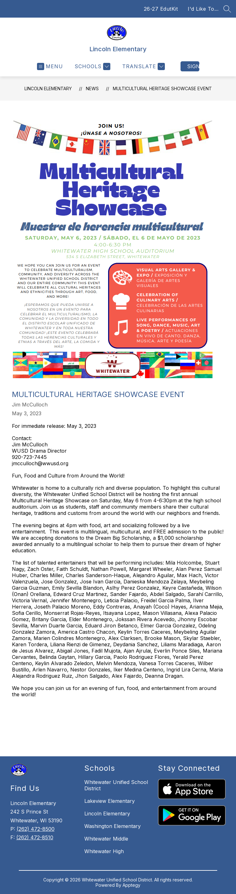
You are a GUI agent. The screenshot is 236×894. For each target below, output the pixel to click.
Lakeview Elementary (109, 801)
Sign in (193, 66)
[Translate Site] (143, 66)
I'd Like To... (203, 9)
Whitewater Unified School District (116, 785)
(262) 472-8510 (34, 837)
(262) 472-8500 (36, 829)
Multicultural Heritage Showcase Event (162, 88)
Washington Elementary (112, 826)
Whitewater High (104, 851)
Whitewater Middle (106, 839)
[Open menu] (50, 66)
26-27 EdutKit (161, 9)
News (92, 88)
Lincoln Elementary (48, 88)
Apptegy (131, 885)
